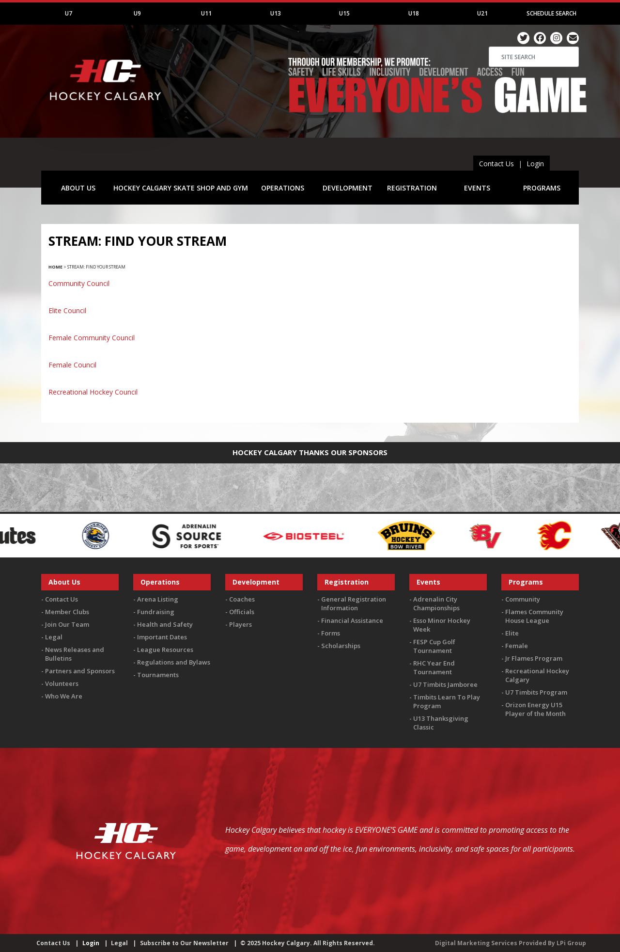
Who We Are (63, 696)
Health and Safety (165, 624)
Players (240, 624)
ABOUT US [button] (78, 187)
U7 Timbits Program (536, 692)
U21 (482, 13)
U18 (413, 13)
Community (522, 599)
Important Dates (162, 637)
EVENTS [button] (477, 187)
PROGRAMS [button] (541, 187)
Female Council (72, 364)
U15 (344, 13)
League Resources (165, 649)
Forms (330, 633)
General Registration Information (353, 603)
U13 (275, 13)
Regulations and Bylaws (173, 662)
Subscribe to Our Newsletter (184, 943)
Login (535, 163)
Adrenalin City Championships (436, 603)
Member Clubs (67, 611)
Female (516, 645)
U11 (206, 13)
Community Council (78, 283)
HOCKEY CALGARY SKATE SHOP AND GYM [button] (180, 187)
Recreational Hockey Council (93, 392)
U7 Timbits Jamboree (445, 684)
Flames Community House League (534, 616)
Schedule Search (551, 13)
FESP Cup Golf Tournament (434, 646)
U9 (137, 13)
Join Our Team (67, 624)
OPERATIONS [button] (282, 187)
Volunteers (61, 683)
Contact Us (496, 163)
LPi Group (571, 943)
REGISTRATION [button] (412, 187)
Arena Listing (157, 599)
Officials (241, 611)
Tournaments (158, 674)
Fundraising (155, 611)
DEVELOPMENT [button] (347, 187)
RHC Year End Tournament (434, 667)
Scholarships (340, 645)
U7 (68, 13)
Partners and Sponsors (80, 670)
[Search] (534, 57)
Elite (512, 633)
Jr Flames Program (533, 658)
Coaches (242, 599)
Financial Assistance (352, 620)
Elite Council (67, 310)
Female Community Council (91, 337)
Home (55, 267)
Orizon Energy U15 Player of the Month (535, 709)
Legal (53, 637)
